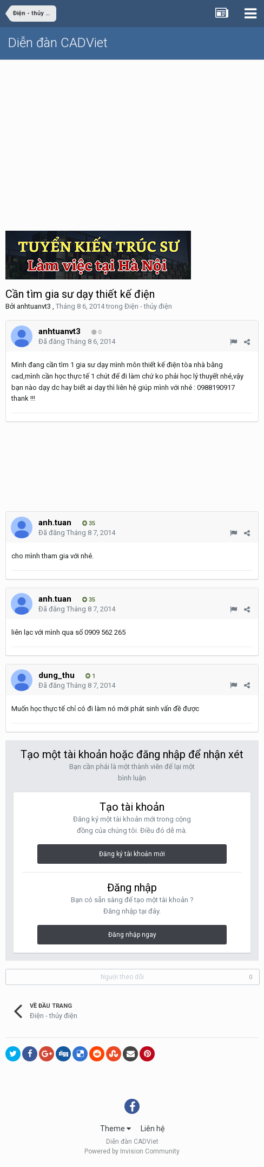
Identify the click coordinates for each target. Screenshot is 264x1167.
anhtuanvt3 (34, 306)
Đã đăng (76, 341)
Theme (115, 1128)
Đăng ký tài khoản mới (132, 854)
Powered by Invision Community (132, 1151)
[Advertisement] (132, 141)
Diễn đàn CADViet (58, 42)
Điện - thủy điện (148, 306)
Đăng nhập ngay (132, 934)
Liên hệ (152, 1128)
